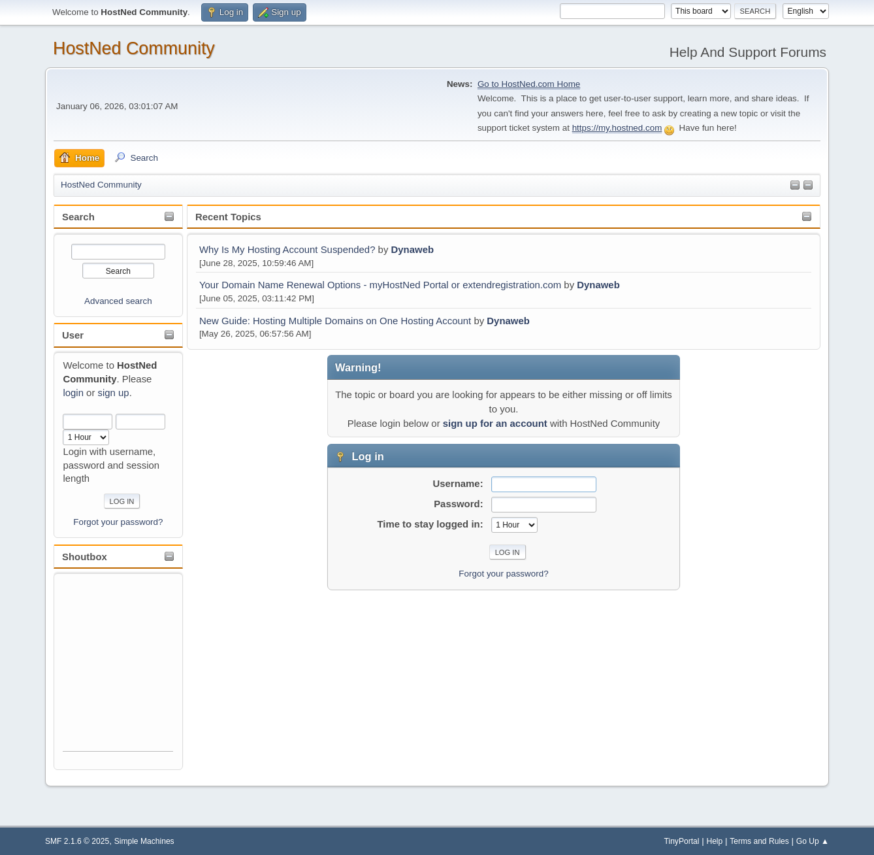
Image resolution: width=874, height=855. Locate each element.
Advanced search (118, 301)
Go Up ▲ (812, 841)
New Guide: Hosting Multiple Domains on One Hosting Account (335, 320)
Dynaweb (412, 249)
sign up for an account (495, 423)
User (73, 335)
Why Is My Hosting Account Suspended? (287, 249)
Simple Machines (144, 841)
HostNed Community (134, 48)
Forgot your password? (118, 522)
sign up (113, 392)
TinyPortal (682, 841)
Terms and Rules (759, 841)
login (73, 392)
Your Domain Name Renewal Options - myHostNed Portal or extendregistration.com (380, 284)
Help (714, 841)
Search (78, 216)
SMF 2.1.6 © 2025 (77, 841)
